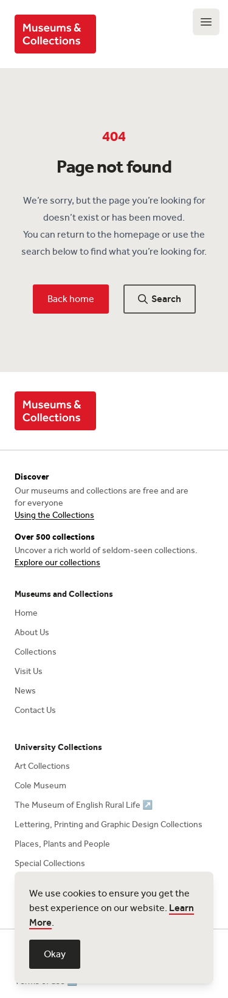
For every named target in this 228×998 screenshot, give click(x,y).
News (25, 691)
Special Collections (50, 863)
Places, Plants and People (62, 844)
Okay (55, 954)
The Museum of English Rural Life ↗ (84, 805)
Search (159, 299)
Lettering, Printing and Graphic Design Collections (108, 824)
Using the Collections (54, 515)
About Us (32, 632)
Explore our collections (57, 562)
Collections (36, 652)
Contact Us (35, 710)
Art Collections (42, 766)
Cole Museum (40, 785)
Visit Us (29, 671)
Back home (70, 299)
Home (26, 613)
